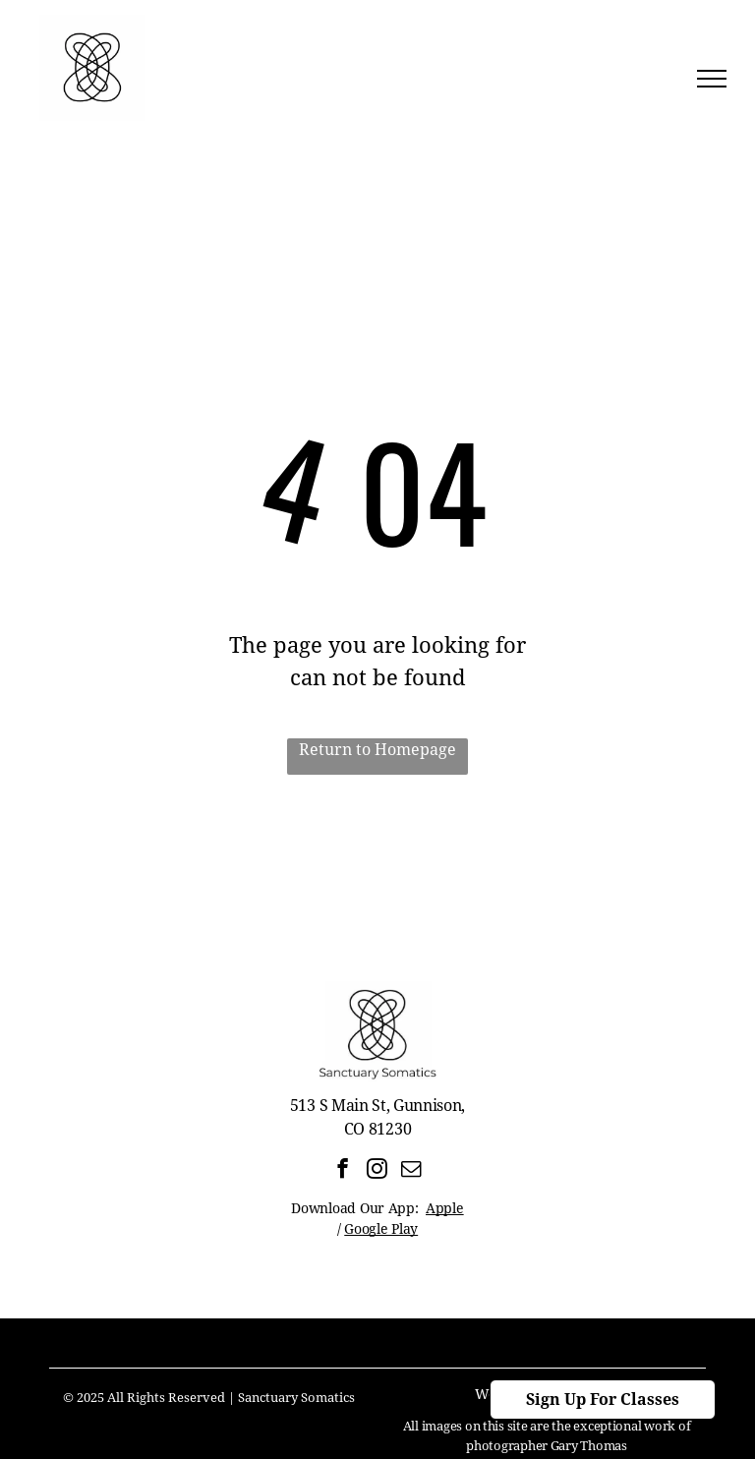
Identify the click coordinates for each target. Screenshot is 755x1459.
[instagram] (377, 1171)
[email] (411, 1171)
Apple (445, 1208)
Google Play (381, 1229)
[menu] (711, 78)
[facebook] (342, 1171)
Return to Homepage (377, 749)
